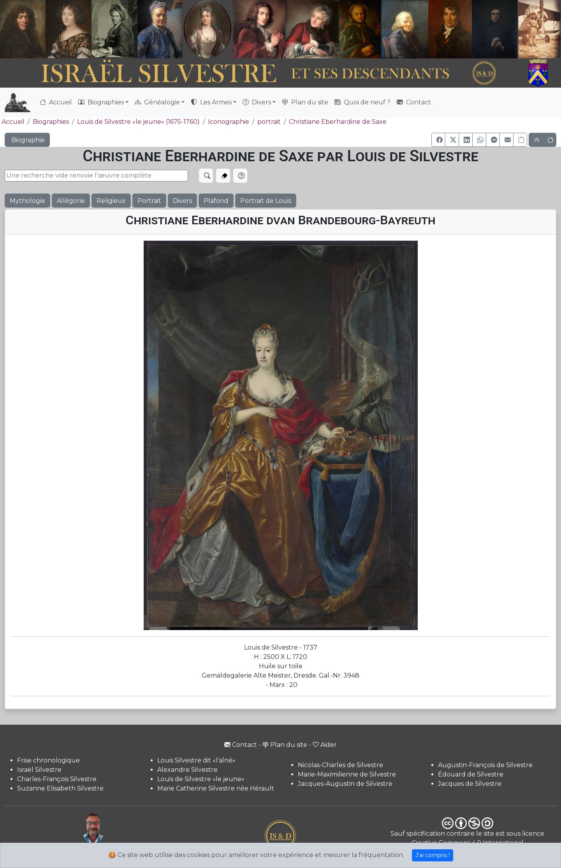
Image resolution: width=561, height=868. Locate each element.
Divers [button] (257, 102)
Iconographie (228, 121)
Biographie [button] (27, 140)
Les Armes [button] (211, 102)
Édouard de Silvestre (470, 774)
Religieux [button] (111, 200)
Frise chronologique (48, 760)
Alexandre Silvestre (187, 769)
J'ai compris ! (432, 855)
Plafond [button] (216, 200)
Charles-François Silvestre (57, 779)
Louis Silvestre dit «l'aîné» (196, 760)
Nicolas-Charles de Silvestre (340, 765)
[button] (438, 140)
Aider (325, 744)
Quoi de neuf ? (362, 102)
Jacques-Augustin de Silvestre (345, 783)
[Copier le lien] (520, 140)
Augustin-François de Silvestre (485, 765)
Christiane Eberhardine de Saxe (338, 121)
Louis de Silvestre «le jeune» (200, 779)
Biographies (51, 121)
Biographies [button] (101, 102)
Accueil (56, 102)
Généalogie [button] (157, 102)
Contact (414, 102)
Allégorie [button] (71, 200)
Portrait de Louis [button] (265, 200)
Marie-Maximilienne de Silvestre (347, 774)
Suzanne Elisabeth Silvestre (60, 788)
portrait (269, 121)
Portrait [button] (149, 200)
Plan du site (305, 102)
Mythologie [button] (27, 200)
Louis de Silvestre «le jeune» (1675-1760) (138, 121)
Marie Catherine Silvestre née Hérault (215, 788)
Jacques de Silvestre (469, 783)
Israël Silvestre (39, 769)
